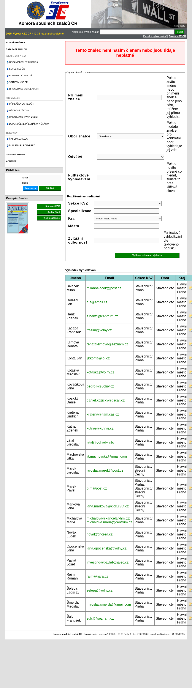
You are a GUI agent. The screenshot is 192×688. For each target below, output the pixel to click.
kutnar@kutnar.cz (100, 428)
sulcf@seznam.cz (100, 618)
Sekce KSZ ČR (177, 36)
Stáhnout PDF (52, 206)
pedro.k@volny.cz (100, 386)
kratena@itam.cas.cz (103, 414)
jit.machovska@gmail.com (107, 456)
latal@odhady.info (100, 442)
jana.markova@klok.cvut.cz (108, 506)
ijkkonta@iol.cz (98, 358)
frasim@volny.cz (99, 330)
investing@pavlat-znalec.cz (108, 562)
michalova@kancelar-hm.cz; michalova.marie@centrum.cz (109, 520)
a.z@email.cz (97, 302)
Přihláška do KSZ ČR (21, 104)
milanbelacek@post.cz (104, 288)
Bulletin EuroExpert (22, 145)
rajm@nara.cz (97, 576)
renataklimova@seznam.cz (107, 344)
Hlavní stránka (15, 42)
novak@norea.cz (100, 534)
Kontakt (11, 161)
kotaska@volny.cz (100, 372)
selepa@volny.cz (100, 590)
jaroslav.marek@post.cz (105, 470)
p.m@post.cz (97, 488)
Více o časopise (51, 218)
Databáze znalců (16, 49)
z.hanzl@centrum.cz (102, 316)
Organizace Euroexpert (24, 89)
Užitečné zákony (19, 110)
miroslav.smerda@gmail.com (109, 604)
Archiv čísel (54, 212)
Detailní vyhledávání (155, 36)
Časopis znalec (18, 139)
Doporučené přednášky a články (29, 124)
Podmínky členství (20, 75)
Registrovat (30, 188)
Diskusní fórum (15, 154)
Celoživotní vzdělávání (23, 117)
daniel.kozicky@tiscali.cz (106, 400)
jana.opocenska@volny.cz (107, 548)
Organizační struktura (23, 62)
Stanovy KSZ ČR (18, 82)
